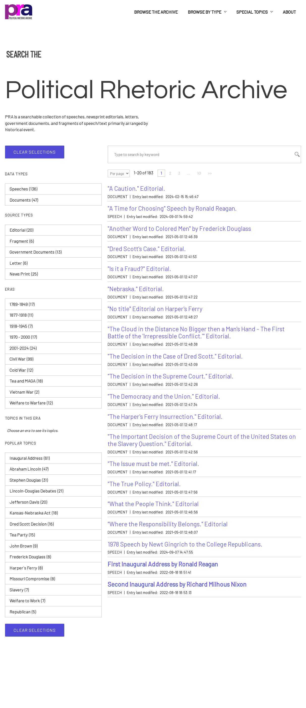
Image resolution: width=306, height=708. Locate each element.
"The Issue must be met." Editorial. (155, 468)
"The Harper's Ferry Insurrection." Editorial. (167, 420)
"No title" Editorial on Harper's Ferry (157, 311)
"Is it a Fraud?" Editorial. (140, 270)
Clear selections (35, 151)
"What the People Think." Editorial (154, 509)
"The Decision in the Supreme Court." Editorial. (173, 379)
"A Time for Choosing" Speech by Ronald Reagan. (174, 209)
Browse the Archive (161, 11)
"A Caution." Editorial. (137, 189)
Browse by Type (208, 11)
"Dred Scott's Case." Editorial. (148, 250)
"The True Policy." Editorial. (145, 489)
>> (212, 173)
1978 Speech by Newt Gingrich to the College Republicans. (188, 549)
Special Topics (254, 11)
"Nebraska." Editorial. (137, 291)
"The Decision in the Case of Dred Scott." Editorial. (177, 359)
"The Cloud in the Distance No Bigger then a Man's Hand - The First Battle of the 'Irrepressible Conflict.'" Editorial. (199, 335)
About (290, 11)
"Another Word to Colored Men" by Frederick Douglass (181, 230)
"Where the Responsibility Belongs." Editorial (170, 529)
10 (201, 173)
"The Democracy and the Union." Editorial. (166, 400)
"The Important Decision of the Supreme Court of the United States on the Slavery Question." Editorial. (201, 444)
